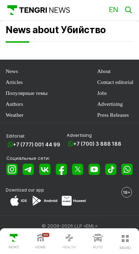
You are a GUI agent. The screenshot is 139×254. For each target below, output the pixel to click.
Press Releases (113, 115)
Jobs (102, 93)
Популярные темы (27, 93)
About (104, 71)
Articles (14, 82)
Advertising (110, 104)
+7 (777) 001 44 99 (36, 144)
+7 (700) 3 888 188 (97, 144)
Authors (14, 104)
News (12, 71)
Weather (15, 115)
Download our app (25, 190)
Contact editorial (115, 82)
